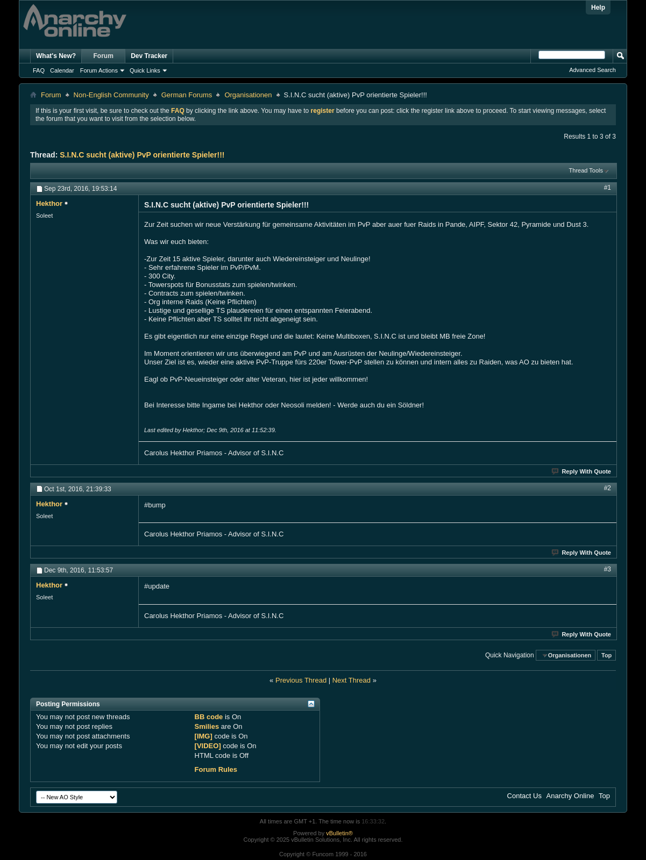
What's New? (56, 56)
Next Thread (351, 680)
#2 (607, 488)
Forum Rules (216, 769)
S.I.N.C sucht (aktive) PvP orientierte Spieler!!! (142, 154)
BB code (209, 717)
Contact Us (524, 796)
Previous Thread (300, 680)
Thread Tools (586, 170)
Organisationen (248, 95)
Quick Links (145, 70)
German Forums (186, 95)
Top (606, 655)
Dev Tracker (149, 56)
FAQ (39, 70)
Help (598, 7)
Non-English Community (111, 95)
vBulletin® (339, 833)
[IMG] (203, 736)
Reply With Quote (581, 471)
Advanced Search (592, 70)
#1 (607, 187)
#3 (607, 569)
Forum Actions (99, 70)
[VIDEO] (208, 746)
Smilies (207, 726)
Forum (103, 56)
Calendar (62, 70)
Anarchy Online (570, 796)
